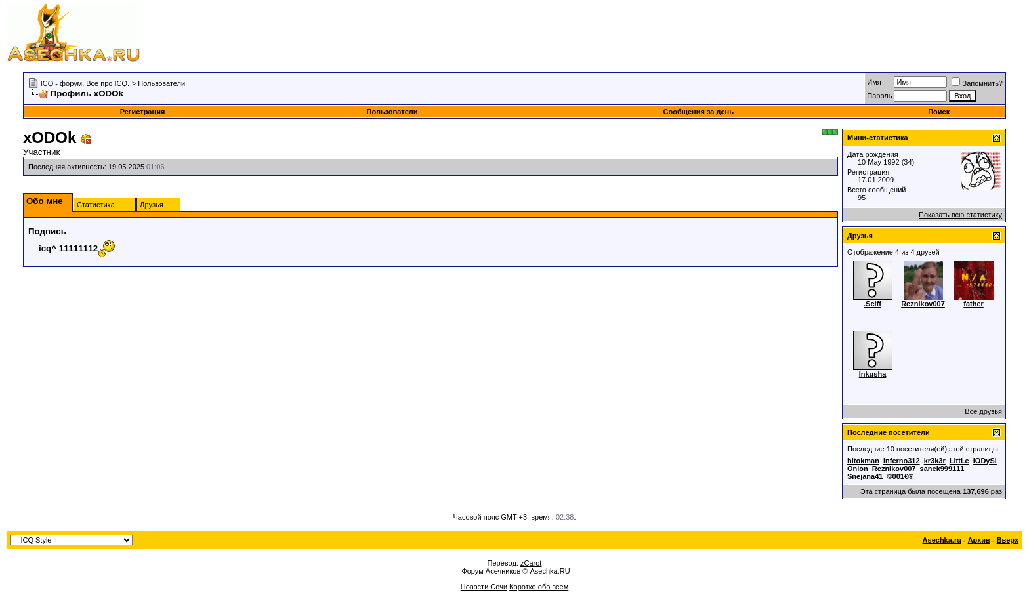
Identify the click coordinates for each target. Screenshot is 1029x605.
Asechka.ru (942, 540)
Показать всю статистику (960, 215)
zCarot (530, 563)
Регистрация (142, 111)
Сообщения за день (698, 111)
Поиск (939, 111)
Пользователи (161, 83)
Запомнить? (977, 83)
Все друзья (983, 411)
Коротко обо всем (538, 587)
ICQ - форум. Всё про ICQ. (85, 83)
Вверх (1007, 540)
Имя (874, 82)
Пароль (879, 96)
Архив (979, 540)
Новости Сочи (484, 587)
